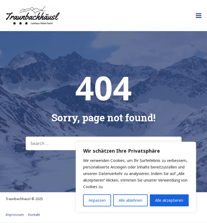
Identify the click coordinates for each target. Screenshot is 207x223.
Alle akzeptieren (169, 200)
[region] (136, 177)
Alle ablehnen (130, 200)
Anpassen (97, 200)
